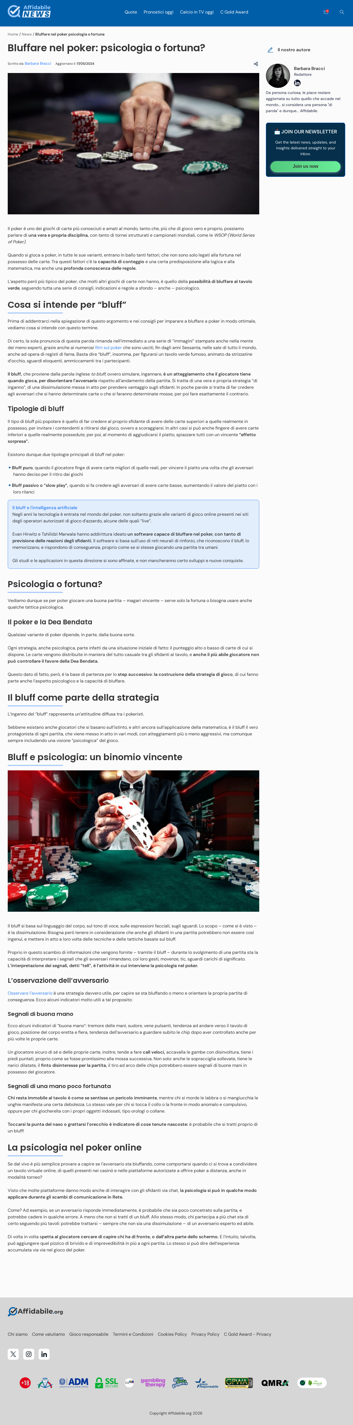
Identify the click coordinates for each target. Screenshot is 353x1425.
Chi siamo (18, 1334)
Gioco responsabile (88, 1334)
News (27, 34)
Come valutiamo (48, 1334)
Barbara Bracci (38, 63)
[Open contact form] (326, 12)
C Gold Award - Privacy (247, 1334)
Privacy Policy (205, 1334)
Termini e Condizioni (133, 1334)
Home (13, 34)
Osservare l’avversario (30, 993)
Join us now (305, 166)
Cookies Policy (172, 1334)
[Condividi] (256, 64)
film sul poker (108, 347)
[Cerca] (342, 12)
